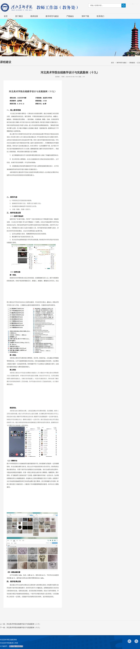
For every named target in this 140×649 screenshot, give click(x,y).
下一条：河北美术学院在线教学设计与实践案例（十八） (20, 627)
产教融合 (70, 16)
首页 (6, 16)
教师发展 (34, 16)
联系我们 (100, 16)
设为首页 (136, 4)
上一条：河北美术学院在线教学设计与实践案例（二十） (20, 624)
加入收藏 (129, 4)
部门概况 (19, 16)
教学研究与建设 (52, 16)
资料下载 (85, 16)
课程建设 (132, 62)
